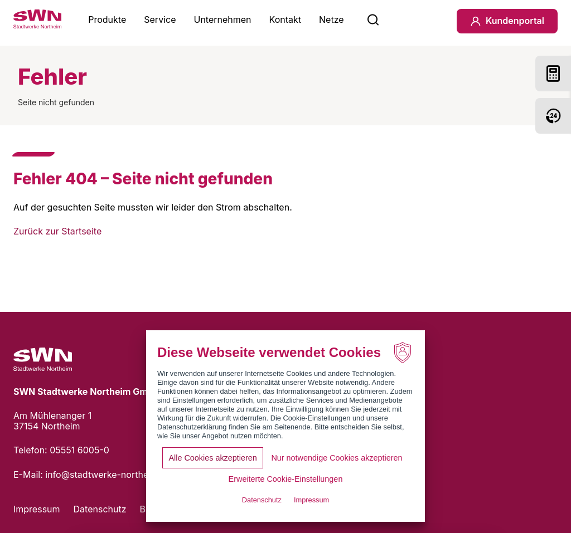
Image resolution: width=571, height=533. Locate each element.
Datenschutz (100, 509)
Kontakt (285, 19)
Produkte (107, 19)
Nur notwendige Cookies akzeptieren (336, 457)
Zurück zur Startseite (57, 231)
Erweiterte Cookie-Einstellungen (286, 479)
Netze (331, 19)
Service (160, 19)
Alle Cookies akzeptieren (212, 457)
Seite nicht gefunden (56, 102)
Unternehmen (222, 19)
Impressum (36, 509)
